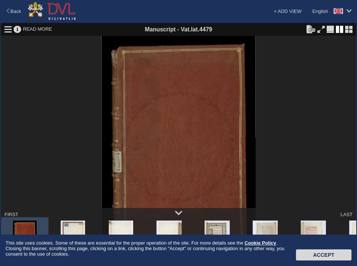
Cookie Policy (260, 243)
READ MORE (37, 29)
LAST (346, 214)
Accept (323, 255)
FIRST (11, 214)
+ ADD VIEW (288, 11)
